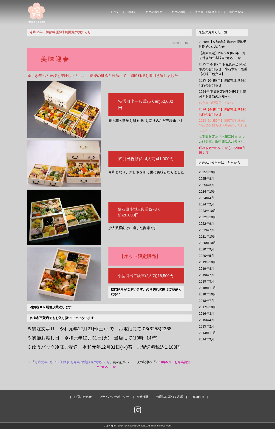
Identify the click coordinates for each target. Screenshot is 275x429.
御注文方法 (236, 12)
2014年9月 (206, 339)
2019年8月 (206, 268)
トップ (115, 12)
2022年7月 (206, 230)
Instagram (197, 396)
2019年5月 (206, 281)
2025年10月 (207, 172)
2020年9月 (206, 249)
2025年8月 (206, 178)
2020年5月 (206, 256)
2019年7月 (206, 275)
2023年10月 (207, 211)
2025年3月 (206, 185)
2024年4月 (206, 198)
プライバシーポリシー (114, 396)
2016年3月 (206, 313)
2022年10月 (207, 217)
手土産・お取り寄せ (207, 12)
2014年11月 (207, 333)
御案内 (132, 12)
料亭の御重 (179, 12)
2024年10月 (207, 191)
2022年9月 (206, 223)
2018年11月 (207, 288)
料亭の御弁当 (154, 12)
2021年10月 (207, 236)
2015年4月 (206, 320)
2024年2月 (206, 204)
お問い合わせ (83, 396)
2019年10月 (207, 262)
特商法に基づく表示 (169, 396)
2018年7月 (206, 301)
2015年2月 (206, 326)
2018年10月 (207, 294)
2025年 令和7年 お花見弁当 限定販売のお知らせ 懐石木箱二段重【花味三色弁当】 (223, 69)
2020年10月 (207, 243)
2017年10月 (207, 307)
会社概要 (143, 396)
